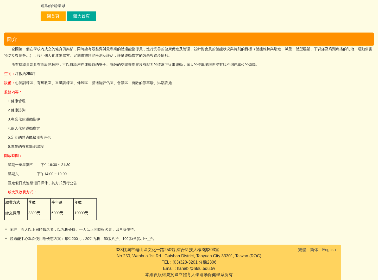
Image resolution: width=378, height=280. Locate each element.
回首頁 (53, 16)
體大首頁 (81, 16)
